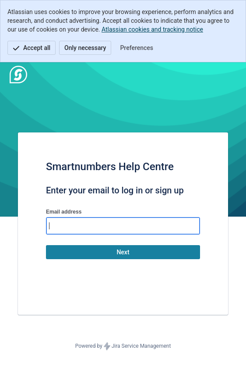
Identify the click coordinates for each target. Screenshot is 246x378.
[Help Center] (18, 74)
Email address (63, 212)
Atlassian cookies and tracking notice (152, 29)
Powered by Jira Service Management (123, 346)
